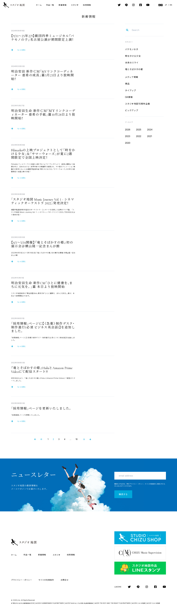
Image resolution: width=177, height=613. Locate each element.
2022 (138, 136)
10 (77, 439)
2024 (150, 129)
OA (129, 97)
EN (171, 5)
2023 (127, 136)
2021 (149, 136)
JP (166, 5)
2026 (127, 129)
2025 (138, 129)
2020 (127, 142)
